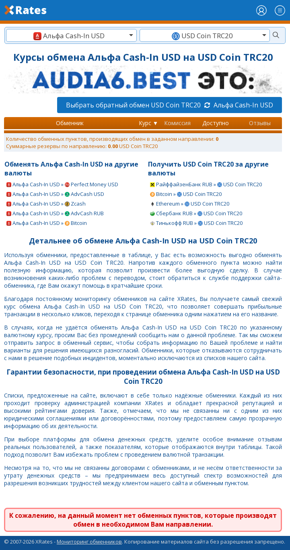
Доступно (215, 123)
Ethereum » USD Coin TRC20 (189, 203)
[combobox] (71, 35)
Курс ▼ (148, 123)
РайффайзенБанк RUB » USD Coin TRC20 (206, 184)
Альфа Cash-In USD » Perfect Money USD (62, 184)
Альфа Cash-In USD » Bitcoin (46, 223)
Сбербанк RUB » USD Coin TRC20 (196, 213)
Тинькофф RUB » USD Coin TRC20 (196, 223)
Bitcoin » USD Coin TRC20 (186, 194)
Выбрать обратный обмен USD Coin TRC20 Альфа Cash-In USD (169, 105)
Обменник (70, 123)
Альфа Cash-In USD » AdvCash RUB (55, 213)
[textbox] (71, 35)
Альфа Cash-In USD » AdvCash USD (55, 194)
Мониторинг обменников (89, 541)
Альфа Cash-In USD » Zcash (46, 203)
